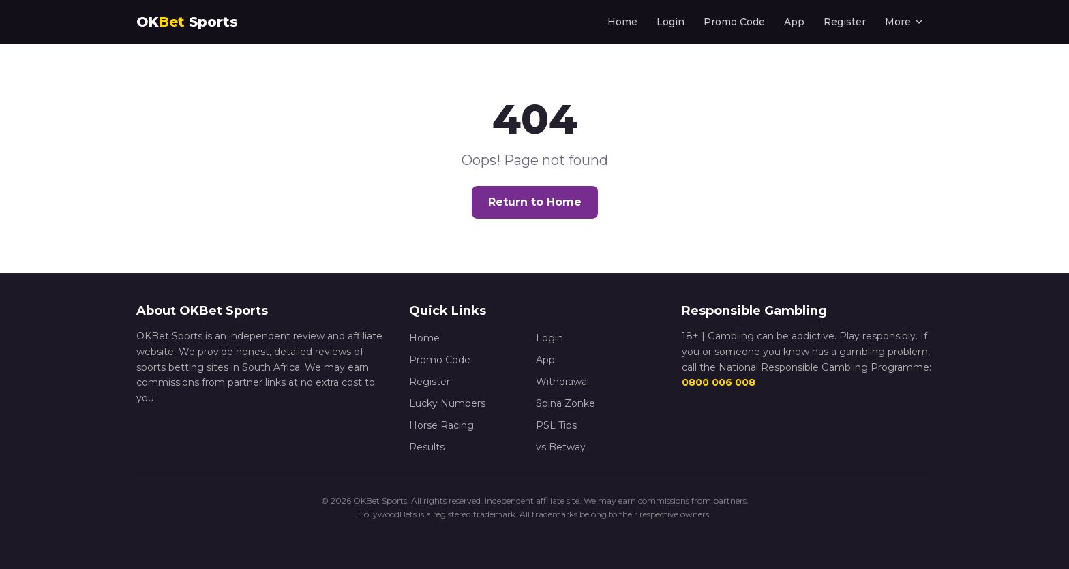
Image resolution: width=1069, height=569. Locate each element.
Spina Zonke (565, 403)
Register (845, 22)
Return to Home (535, 202)
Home (622, 22)
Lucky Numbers (447, 403)
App (794, 22)
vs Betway (561, 447)
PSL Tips (556, 425)
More (904, 22)
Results (427, 447)
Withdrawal (562, 381)
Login (670, 22)
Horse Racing (441, 425)
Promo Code (734, 22)
